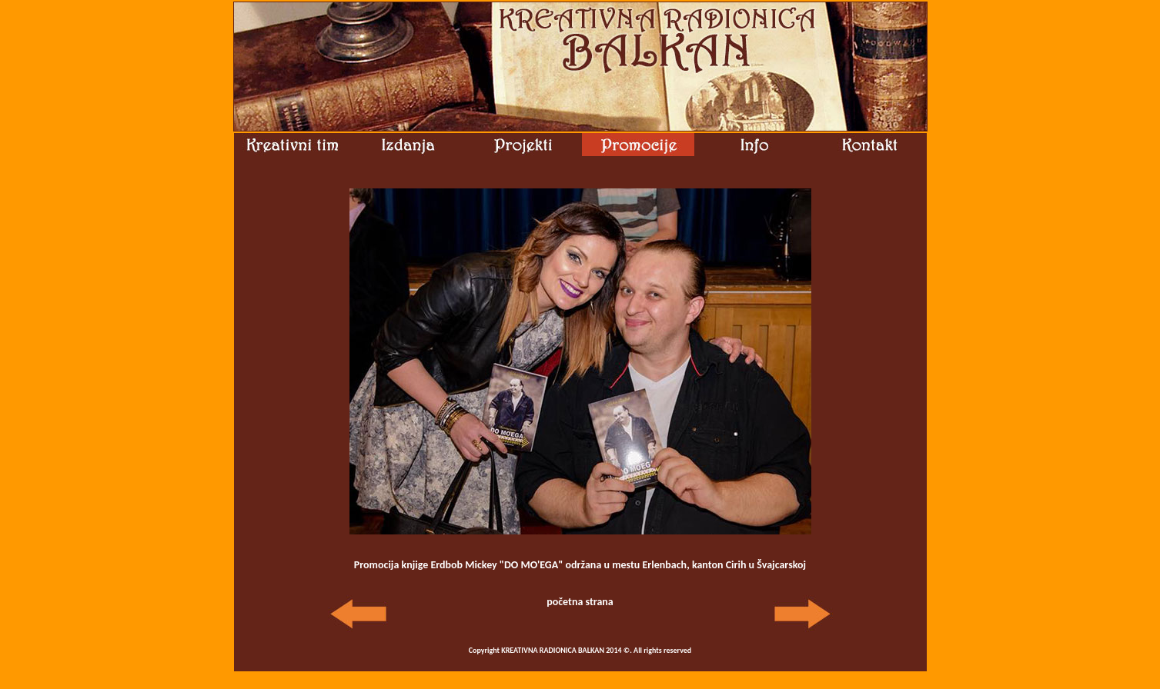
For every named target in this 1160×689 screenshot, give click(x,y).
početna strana (580, 601)
